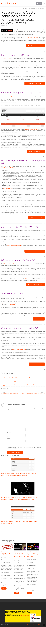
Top (44, 51)
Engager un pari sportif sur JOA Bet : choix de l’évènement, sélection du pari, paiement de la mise (35, 393)
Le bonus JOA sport (5, 58)
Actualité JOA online (7, 582)
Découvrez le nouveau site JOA (34, 83)
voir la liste (38, 96)
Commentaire (10, 412)
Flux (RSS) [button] (38, 624)
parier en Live (14, 96)
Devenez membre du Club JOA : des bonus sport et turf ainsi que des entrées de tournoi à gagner (19, 554)
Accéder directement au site (35, 46)
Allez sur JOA (38, 319)
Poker (10, 584)
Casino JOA (18, 587)
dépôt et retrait (28, 278)
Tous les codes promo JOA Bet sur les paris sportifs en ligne (6, 553)
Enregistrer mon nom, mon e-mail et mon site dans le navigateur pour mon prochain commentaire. (24, 448)
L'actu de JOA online (9, 3)
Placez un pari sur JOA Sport (35, 284)
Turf (4, 585)
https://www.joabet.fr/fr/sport (31, 37)
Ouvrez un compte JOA (36, 218)
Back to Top (44, 625)
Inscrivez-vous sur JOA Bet (35, 151)
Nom (8, 427)
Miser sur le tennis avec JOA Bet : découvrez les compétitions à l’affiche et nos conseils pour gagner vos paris (18, 474)
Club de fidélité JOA (7, 188)
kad (34, 559)
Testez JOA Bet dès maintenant (34, 251)
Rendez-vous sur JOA (36, 364)
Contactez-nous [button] (22, 624)
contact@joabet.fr (12, 304)
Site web (9, 438)
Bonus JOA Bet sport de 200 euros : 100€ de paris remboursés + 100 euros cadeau (32, 554)
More (4, 588)
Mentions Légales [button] (31, 624)
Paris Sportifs (5, 388)
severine (9, 557)
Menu (40, 3)
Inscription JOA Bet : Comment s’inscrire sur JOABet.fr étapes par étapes (13, 393)
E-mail (9, 432)
